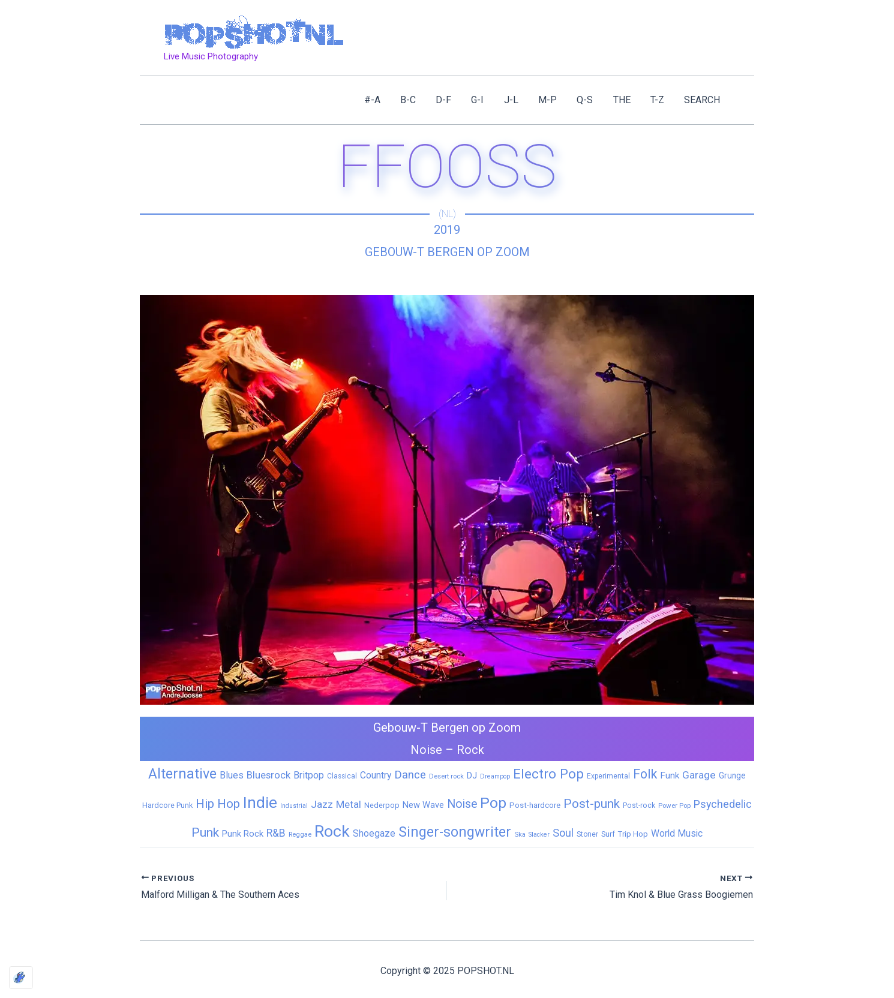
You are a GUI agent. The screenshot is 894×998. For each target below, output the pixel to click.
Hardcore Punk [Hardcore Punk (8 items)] (167, 805)
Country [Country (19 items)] (375, 775)
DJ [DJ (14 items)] (472, 775)
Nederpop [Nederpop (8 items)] (382, 805)
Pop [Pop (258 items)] (493, 802)
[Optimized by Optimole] (21, 977)
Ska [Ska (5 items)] (520, 834)
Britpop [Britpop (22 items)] (308, 775)
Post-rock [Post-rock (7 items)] (639, 805)
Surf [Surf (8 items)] (608, 833)
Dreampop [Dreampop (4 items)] (495, 776)
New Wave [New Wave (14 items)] (423, 804)
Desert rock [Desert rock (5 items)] (446, 776)
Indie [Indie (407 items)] (260, 802)
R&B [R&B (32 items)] (276, 833)
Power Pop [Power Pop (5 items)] (674, 805)
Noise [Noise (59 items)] (462, 804)
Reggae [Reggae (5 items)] (300, 834)
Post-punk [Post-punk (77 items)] (591, 803)
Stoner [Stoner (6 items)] (587, 834)
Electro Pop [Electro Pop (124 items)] (548, 773)
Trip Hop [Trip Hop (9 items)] (633, 833)
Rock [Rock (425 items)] (332, 831)
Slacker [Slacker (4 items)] (539, 834)
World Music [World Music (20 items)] (677, 833)
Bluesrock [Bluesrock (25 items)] (268, 775)
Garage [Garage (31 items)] (699, 775)
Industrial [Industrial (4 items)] (294, 806)
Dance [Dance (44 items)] (410, 774)
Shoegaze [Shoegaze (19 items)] (374, 833)
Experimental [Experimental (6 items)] (608, 776)
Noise (426, 750)
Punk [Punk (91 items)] (205, 832)
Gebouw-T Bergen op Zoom (447, 252)
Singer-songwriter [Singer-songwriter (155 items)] (454, 832)
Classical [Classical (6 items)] (342, 776)
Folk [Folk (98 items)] (645, 773)
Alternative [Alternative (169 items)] (182, 773)
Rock (470, 750)
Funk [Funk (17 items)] (669, 775)
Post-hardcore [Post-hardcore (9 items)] (534, 805)
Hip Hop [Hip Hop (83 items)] (218, 803)
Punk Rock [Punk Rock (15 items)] (242, 833)
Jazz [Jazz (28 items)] (322, 804)
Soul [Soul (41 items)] (563, 832)
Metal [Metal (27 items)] (348, 804)
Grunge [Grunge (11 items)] (732, 775)
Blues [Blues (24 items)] (232, 775)
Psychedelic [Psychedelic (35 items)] (723, 804)
